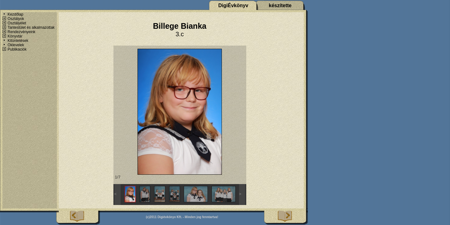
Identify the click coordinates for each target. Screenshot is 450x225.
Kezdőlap (15, 14)
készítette (280, 5)
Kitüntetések (18, 40)
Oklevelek (16, 45)
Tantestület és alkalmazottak (31, 27)
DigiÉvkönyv (233, 5)
